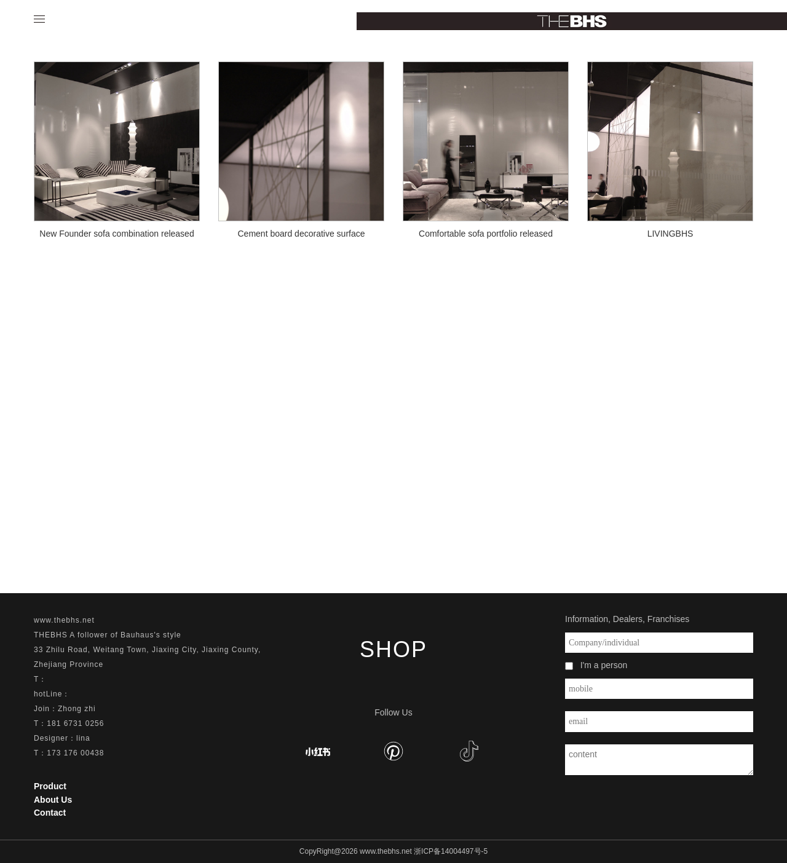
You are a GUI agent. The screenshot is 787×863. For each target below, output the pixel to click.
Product (50, 786)
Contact (50, 813)
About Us (53, 800)
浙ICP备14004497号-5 (451, 851)
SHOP (393, 649)
